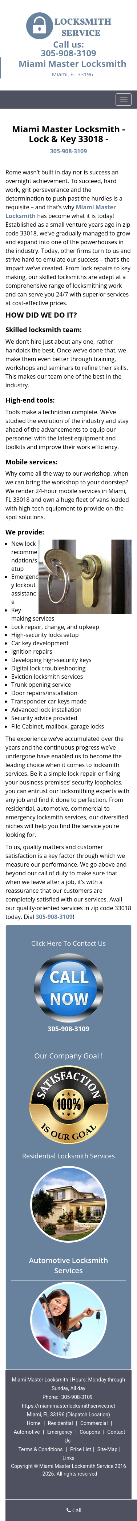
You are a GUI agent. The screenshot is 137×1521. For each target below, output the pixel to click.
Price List (80, 1449)
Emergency (59, 1432)
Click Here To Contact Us (68, 943)
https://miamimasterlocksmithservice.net (68, 1406)
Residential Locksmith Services (68, 1155)
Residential (60, 1423)
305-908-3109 (68, 53)
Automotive (27, 1432)
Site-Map (107, 1449)
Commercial (94, 1423)
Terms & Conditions (40, 1449)
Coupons (90, 1432)
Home (34, 1423)
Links (68, 1458)
